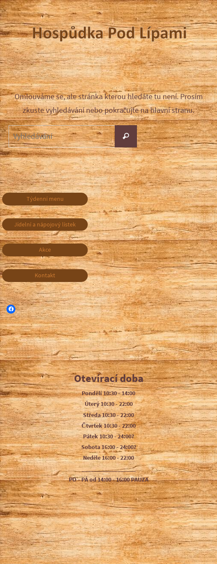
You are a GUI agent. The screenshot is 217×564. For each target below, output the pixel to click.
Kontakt (45, 275)
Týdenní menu (45, 199)
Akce (45, 249)
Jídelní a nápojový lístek (45, 224)
